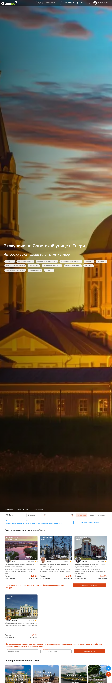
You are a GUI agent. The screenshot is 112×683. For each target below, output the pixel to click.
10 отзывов (31, 561)
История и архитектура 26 (72, 265)
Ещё (49, 270)
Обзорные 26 (89, 261)
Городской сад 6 (34, 265)
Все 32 (10, 261)
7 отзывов (31, 620)
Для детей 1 (88, 265)
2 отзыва (66, 561)
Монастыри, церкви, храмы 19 (52, 265)
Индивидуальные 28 (35, 270)
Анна (13, 561)
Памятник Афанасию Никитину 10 (71, 261)
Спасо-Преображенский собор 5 (15, 270)
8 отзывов (101, 561)
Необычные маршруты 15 (25, 261)
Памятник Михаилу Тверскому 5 (46, 261)
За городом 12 (101, 261)
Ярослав (84, 561)
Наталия (15, 620)
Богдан (49, 561)
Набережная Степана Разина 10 (15, 265)
